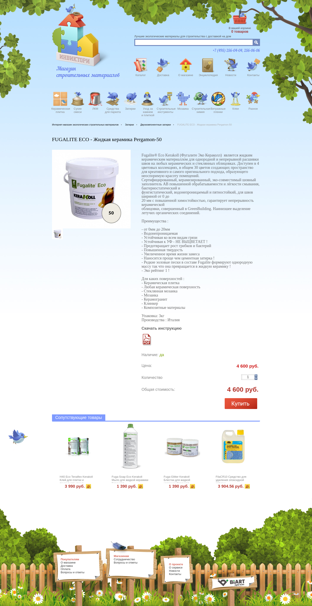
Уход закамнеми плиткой (147, 111)
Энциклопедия (208, 75)
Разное (253, 108)
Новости (230, 75)
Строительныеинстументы (165, 110)
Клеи (235, 108)
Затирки (130, 108)
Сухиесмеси (78, 110)
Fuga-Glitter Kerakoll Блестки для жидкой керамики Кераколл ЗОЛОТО (177, 481)
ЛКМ (95, 108)
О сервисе (176, 567)
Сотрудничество (124, 559)
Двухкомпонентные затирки (155, 124)
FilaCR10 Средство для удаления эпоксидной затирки (231, 480)
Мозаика (183, 108)
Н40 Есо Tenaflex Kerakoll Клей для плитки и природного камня (76, 480)
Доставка (163, 75)
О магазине (185, 75)
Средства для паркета (113, 110)
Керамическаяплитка (60, 110)
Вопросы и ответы (72, 572)
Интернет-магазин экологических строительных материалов (85, 124)
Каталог (140, 75)
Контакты (253, 75)
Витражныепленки (218, 110)
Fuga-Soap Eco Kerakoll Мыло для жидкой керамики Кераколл (130, 480)
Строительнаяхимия (200, 110)
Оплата (65, 569)
